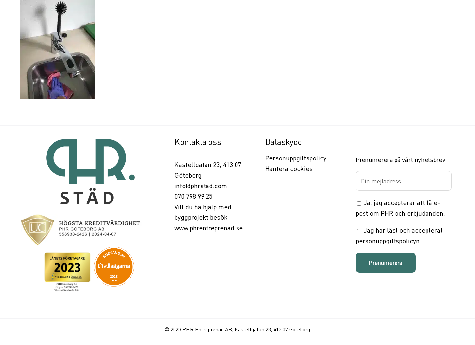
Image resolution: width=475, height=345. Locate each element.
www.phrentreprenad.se (208, 228)
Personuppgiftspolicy (295, 158)
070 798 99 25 (193, 196)
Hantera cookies (289, 168)
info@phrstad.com (200, 186)
